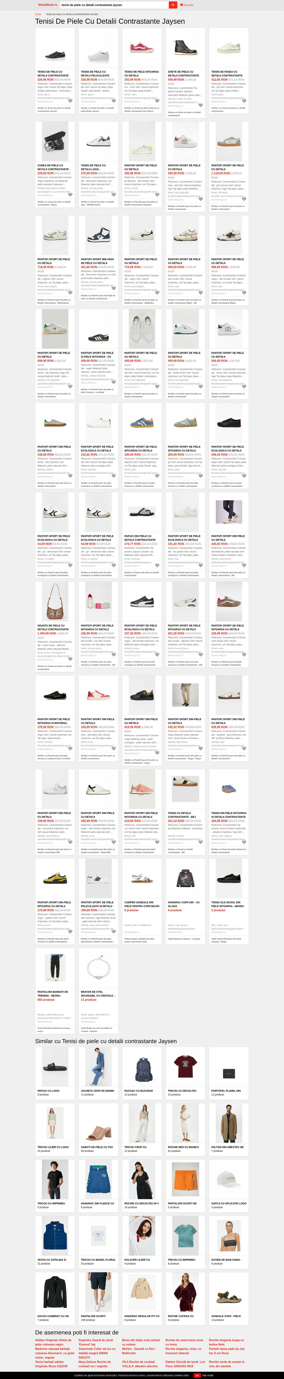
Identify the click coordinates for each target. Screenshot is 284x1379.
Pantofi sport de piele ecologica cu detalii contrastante (97, 450)
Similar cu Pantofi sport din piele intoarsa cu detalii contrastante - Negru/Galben (52, 942)
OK (197, 1375)
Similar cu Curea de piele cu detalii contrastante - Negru (53, 203)
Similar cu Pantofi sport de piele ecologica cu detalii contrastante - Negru (227, 486)
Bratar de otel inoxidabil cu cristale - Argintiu (98, 995)
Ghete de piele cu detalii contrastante (183, 73)
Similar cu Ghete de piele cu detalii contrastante (184, 113)
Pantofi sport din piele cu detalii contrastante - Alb (228, 540)
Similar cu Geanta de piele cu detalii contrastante (54, 667)
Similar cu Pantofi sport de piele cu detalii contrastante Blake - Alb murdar (184, 303)
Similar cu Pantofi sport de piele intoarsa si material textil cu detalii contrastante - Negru (53, 759)
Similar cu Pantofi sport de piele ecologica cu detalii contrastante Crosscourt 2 (183, 575)
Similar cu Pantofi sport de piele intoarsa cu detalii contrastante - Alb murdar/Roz (98, 665)
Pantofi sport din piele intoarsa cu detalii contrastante (141, 817)
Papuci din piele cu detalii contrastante (140, 538)
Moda (38, 14)
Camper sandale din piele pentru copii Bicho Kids (141, 906)
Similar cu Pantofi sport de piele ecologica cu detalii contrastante (96, 484)
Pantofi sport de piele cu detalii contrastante (184, 169)
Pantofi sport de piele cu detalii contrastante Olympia (140, 169)
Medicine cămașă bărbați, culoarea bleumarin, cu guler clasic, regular (55, 1353)
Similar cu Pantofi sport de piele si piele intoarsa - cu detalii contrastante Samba (97, 392)
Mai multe (208, 1375)
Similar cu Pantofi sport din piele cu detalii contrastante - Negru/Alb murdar (98, 852)
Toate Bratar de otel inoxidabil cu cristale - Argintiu (96, 1029)
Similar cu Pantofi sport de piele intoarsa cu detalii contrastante (139, 484)
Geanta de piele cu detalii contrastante (53, 627)
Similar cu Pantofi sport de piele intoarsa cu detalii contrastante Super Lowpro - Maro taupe (226, 665)
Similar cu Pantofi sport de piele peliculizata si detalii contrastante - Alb (97, 942)
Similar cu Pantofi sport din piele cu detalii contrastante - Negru (141, 761)
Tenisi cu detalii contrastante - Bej (182, 815)
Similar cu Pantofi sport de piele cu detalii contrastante (184, 207)
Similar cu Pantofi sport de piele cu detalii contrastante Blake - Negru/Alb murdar (228, 303)
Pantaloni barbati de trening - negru (52, 993)
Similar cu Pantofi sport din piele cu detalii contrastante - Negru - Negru (185, 757)
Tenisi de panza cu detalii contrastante (227, 73)
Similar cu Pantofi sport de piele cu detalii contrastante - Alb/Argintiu (54, 301)
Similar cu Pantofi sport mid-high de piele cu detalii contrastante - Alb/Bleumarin (98, 298)
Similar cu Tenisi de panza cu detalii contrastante (228, 109)
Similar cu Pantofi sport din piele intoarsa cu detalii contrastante (139, 850)
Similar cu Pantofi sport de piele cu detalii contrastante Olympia (141, 203)
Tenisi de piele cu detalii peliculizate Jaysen (95, 75)
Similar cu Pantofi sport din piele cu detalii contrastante (54, 484)
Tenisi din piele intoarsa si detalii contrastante (229, 815)
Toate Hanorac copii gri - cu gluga (184, 939)
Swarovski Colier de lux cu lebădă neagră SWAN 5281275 (97, 1353)
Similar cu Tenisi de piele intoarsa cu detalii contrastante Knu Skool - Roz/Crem (141, 111)
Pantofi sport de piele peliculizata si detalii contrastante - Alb (97, 906)
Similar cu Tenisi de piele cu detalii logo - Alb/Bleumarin (97, 203)
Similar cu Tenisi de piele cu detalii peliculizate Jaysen (97, 109)
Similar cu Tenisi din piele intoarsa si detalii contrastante (228, 850)
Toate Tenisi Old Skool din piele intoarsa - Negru (226, 940)
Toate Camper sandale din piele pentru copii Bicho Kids (139, 940)
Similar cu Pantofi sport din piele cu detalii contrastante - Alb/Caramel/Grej (228, 759)
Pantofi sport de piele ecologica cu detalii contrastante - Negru (227, 450)
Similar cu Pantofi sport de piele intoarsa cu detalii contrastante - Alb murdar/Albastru (185, 665)
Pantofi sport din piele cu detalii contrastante (54, 450)
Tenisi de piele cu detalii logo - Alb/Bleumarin (93, 169)
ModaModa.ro (47, 4)
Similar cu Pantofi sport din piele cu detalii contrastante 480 (54, 850)
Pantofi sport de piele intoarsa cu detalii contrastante (140, 450)
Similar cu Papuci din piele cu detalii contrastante (141, 574)
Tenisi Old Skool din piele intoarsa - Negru (227, 904)
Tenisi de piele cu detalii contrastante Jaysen (53, 75)
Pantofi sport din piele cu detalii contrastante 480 (54, 817)
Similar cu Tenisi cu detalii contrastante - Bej (180, 850)
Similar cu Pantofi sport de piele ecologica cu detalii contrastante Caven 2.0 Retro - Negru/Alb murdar (141, 665)
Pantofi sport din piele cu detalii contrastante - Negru (141, 723)
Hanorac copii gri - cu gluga (184, 904)
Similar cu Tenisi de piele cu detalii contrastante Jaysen (53, 109)
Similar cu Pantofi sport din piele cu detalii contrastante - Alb (228, 574)
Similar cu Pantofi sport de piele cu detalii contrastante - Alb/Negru (141, 301)
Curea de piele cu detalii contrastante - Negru (53, 169)
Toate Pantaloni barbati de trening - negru (54, 1029)
